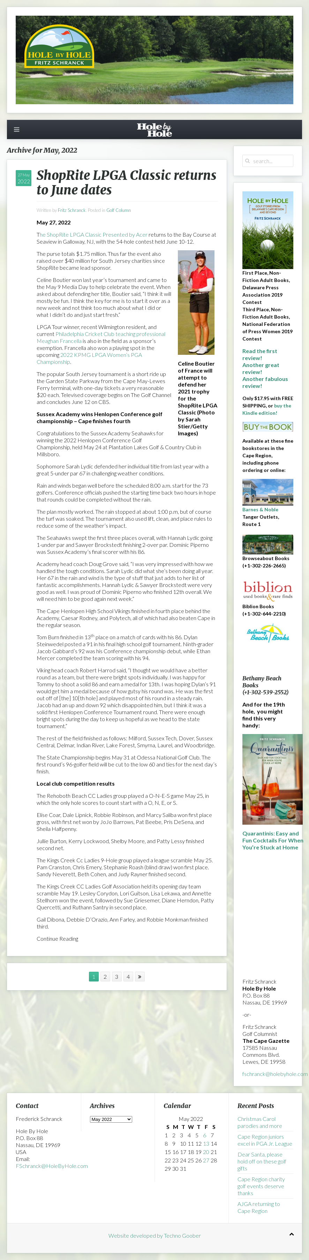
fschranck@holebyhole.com (275, 1073)
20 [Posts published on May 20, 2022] (206, 1151)
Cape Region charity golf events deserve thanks (261, 1186)
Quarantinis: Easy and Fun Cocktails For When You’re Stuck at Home (272, 840)
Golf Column (118, 210)
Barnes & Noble (260, 509)
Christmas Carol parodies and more (260, 1122)
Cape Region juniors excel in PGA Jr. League (265, 1140)
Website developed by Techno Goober (154, 1235)
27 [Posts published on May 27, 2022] (206, 1160)
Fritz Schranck (72, 210)
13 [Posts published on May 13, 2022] (206, 1143)
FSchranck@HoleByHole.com (52, 1165)
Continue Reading (57, 938)
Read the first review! (259, 354)
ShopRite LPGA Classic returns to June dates (127, 183)
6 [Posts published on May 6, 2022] (204, 1135)
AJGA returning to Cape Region (259, 1207)
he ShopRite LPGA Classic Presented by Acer (94, 234)
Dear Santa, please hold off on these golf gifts (262, 1161)
